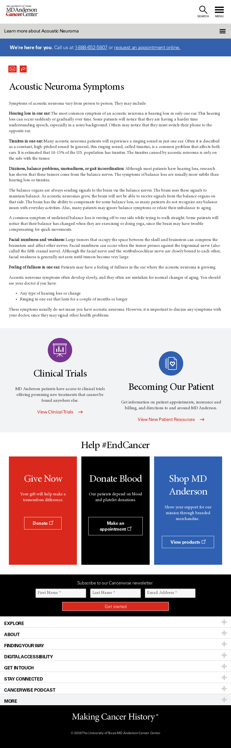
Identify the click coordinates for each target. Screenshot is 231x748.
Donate (43, 523)
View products (187, 542)
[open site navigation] (219, 11)
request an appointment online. (147, 47)
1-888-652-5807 (91, 47)
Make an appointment (116, 526)
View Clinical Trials (60, 412)
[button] (213, 31)
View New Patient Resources (171, 419)
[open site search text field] (203, 11)
